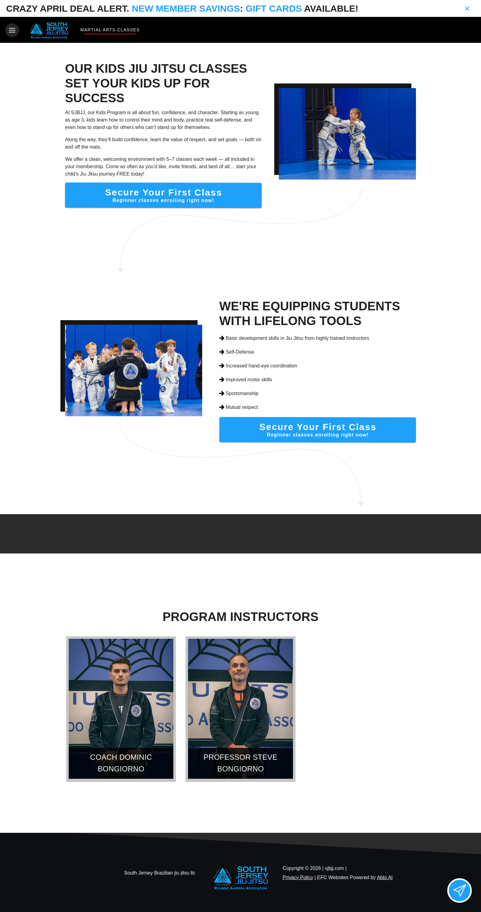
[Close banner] (467, 8)
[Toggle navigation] (12, 30)
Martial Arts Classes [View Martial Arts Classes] (110, 29)
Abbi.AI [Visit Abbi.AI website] (385, 876)
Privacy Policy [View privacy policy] (298, 876)
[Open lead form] (459, 890)
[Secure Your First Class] (163, 194)
